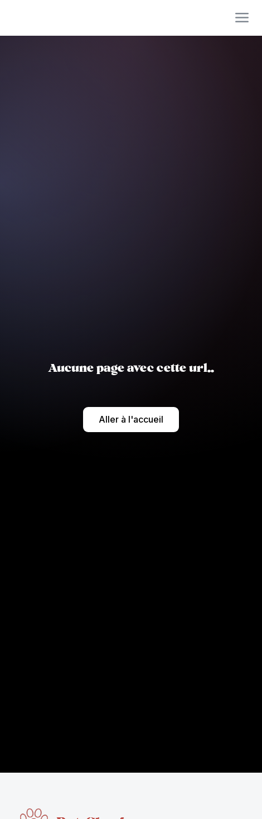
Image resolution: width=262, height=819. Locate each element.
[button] (242, 17)
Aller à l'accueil (131, 419)
